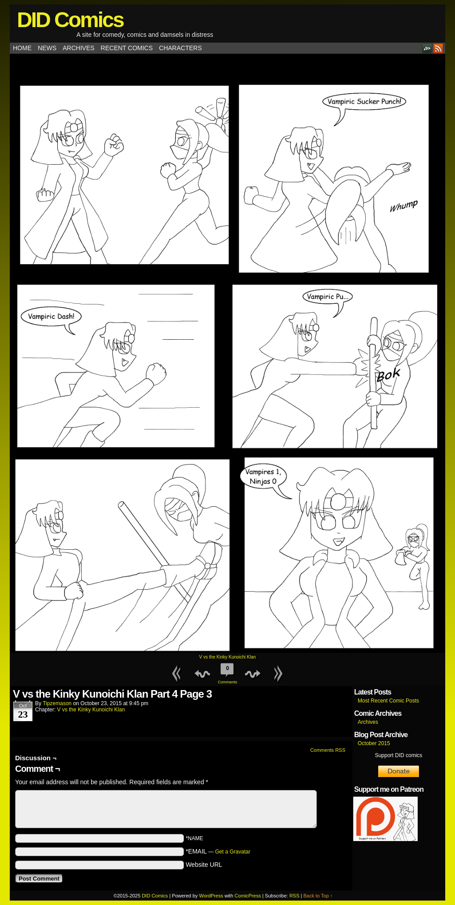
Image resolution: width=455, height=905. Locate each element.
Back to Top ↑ (318, 895)
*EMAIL (218, 851)
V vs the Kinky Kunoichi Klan (227, 657)
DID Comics (70, 20)
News (47, 48)
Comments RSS (327, 750)
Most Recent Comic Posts (388, 701)
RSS (438, 48)
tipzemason (57, 703)
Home (22, 48)
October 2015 (374, 743)
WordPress (211, 895)
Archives (79, 48)
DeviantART (427, 48)
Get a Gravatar (232, 852)
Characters (180, 48)
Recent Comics (127, 48)
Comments (227, 672)
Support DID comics (399, 755)
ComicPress (248, 895)
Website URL (204, 864)
